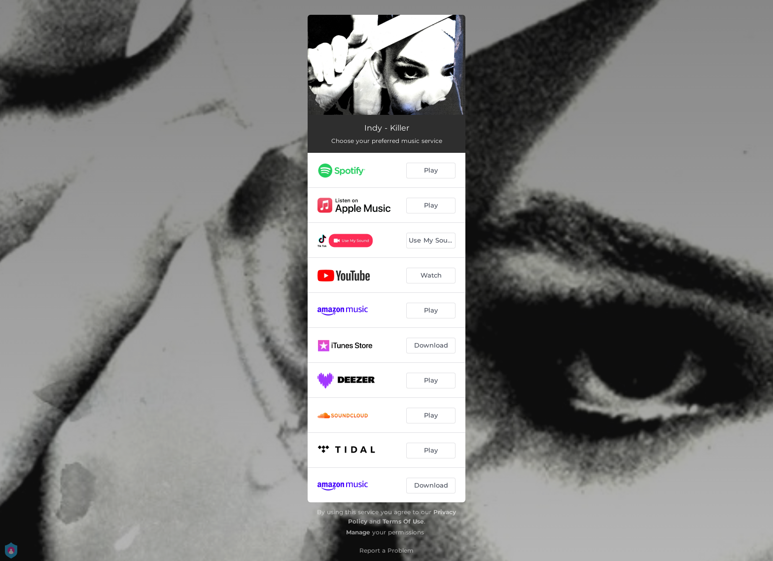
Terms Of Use (403, 521)
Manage (358, 532)
